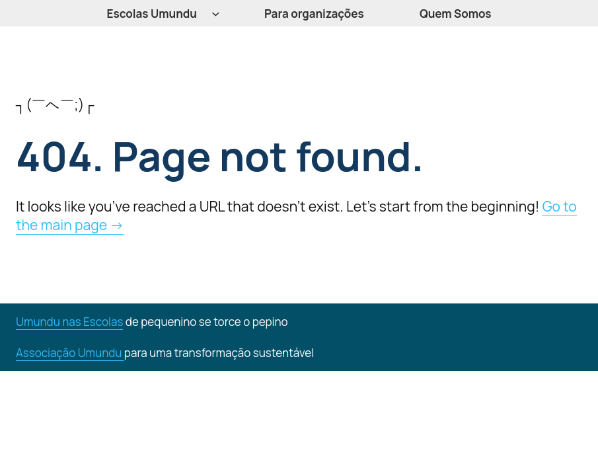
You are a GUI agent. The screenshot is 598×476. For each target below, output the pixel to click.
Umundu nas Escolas (69, 321)
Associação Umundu (70, 352)
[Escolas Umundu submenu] (215, 13)
